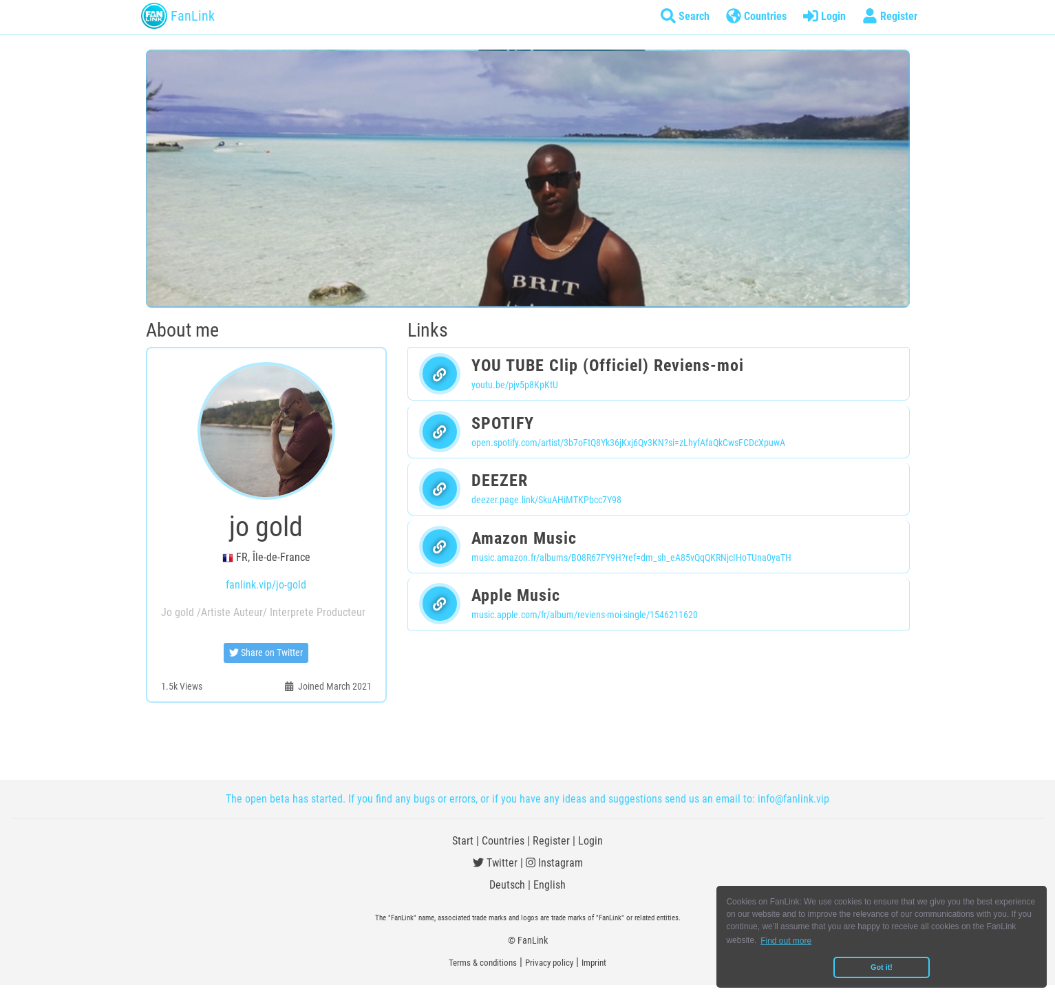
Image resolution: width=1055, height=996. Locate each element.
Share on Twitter (266, 652)
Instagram (554, 862)
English (549, 884)
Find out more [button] (785, 941)
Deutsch (507, 884)
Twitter (495, 862)
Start (462, 840)
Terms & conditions (483, 962)
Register (551, 840)
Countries (503, 840)
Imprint (594, 962)
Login (590, 840)
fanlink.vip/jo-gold (266, 584)
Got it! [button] (882, 967)
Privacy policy (549, 962)
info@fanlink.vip (793, 798)
